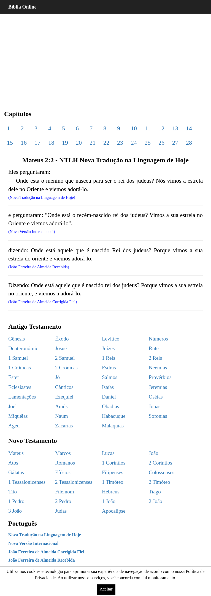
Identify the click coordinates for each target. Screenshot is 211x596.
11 (147, 128)
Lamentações (22, 397)
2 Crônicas (66, 367)
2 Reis (155, 358)
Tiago (155, 492)
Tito (12, 492)
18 (51, 142)
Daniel (109, 397)
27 (175, 142)
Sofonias (158, 416)
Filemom (64, 492)
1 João (108, 501)
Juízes (108, 348)
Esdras (109, 367)
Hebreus (110, 492)
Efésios (63, 472)
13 (175, 128)
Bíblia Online (22, 7)
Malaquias (113, 426)
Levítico (110, 339)
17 (37, 142)
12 (161, 128)
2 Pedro (63, 501)
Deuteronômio (23, 348)
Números (158, 339)
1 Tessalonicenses (26, 482)
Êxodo (62, 339)
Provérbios (160, 377)
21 (93, 142)
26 (161, 142)
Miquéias (18, 416)
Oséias (156, 397)
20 (79, 142)
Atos (13, 463)
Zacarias (64, 426)
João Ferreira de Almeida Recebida (41, 560)
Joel (12, 406)
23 (120, 142)
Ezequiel (64, 397)
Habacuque (113, 416)
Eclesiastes (19, 387)
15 (10, 142)
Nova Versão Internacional (33, 543)
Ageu (14, 426)
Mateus (16, 453)
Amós (61, 406)
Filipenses (112, 472)
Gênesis (16, 339)
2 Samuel (65, 358)
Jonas (154, 406)
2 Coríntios (160, 463)
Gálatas (16, 472)
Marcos (63, 453)
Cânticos (64, 387)
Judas (61, 511)
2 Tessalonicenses (73, 482)
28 (189, 142)
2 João (155, 501)
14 (189, 128)
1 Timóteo (112, 482)
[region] (105, 58)
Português (22, 523)
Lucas (108, 453)
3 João (15, 511)
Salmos (109, 377)
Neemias (158, 367)
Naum (61, 416)
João (153, 453)
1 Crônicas (19, 367)
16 (24, 142)
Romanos (65, 463)
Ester (13, 377)
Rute (154, 348)
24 (134, 142)
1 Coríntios (113, 463)
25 (148, 142)
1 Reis (108, 358)
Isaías (108, 387)
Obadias (110, 406)
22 (106, 142)
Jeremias (158, 387)
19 (65, 142)
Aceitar (105, 589)
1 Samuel (18, 358)
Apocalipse (113, 511)
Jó (57, 377)
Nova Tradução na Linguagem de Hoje (44, 534)
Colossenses (161, 472)
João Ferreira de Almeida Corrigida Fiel (46, 552)
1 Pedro (16, 501)
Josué (61, 348)
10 (134, 128)
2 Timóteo (159, 482)
